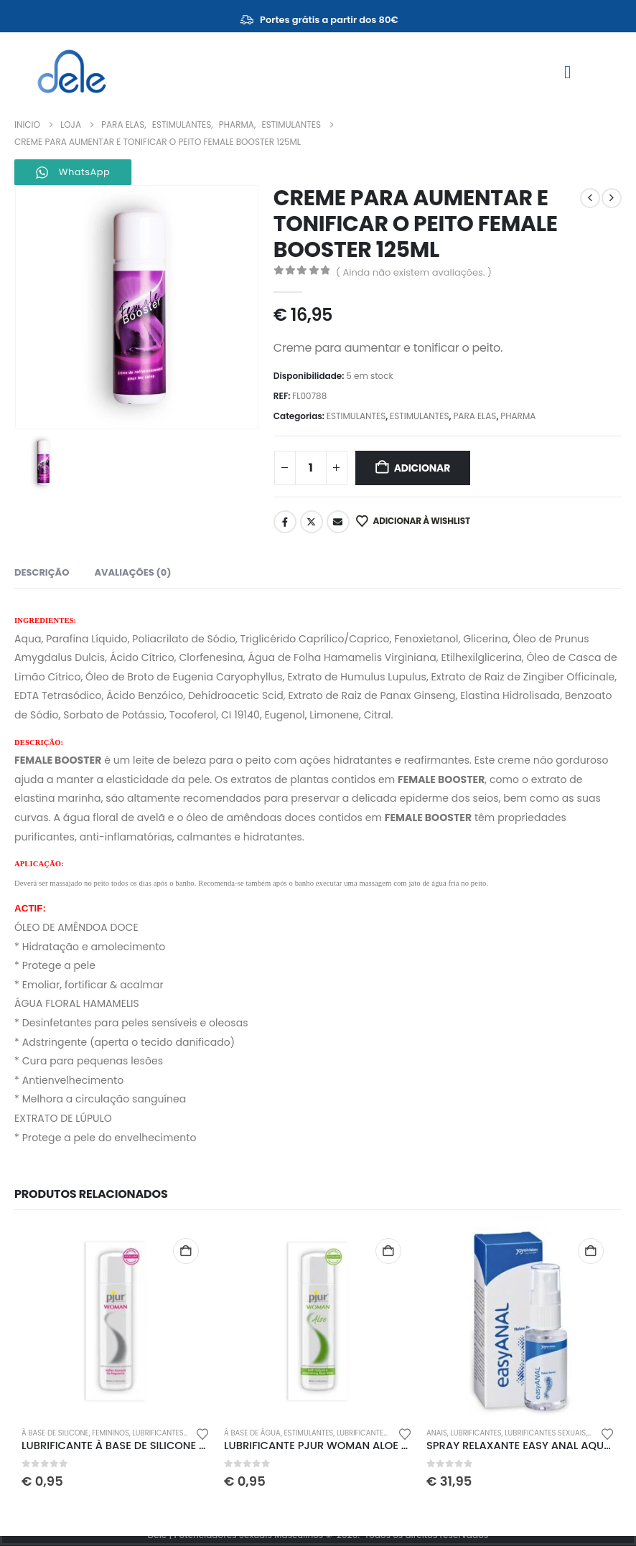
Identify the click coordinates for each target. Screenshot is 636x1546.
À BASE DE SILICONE (55, 1433)
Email (338, 521)
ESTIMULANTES (356, 416)
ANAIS (436, 1433)
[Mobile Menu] (567, 72)
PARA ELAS (474, 416)
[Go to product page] (116, 1321)
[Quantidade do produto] (311, 468)
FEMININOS (110, 1433)
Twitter (311, 521)
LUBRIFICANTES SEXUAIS (545, 1433)
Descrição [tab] (41, 572)
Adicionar (422, 468)
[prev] (590, 198)
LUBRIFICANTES (157, 1433)
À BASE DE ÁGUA (252, 1433)
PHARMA (518, 416)
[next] (612, 198)
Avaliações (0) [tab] (132, 572)
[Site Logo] (72, 72)
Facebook (284, 521)
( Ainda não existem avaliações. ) (414, 272)
